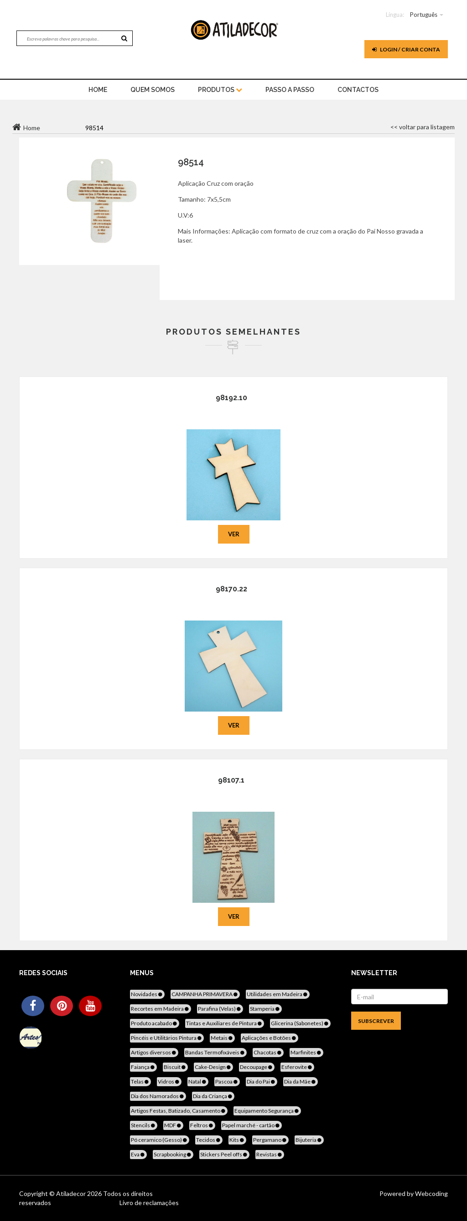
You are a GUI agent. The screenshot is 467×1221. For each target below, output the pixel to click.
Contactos (358, 89)
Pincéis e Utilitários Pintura (167, 1037)
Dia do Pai (261, 1081)
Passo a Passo (289, 89)
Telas (140, 1081)
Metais (222, 1037)
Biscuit (175, 1066)
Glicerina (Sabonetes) (300, 1023)
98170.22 (231, 589)
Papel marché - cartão (251, 1125)
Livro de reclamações (149, 1202)
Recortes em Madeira (160, 1008)
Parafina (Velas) (220, 1008)
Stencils (143, 1125)
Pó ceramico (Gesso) (159, 1139)
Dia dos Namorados (158, 1096)
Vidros (169, 1081)
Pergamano (270, 1139)
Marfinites (306, 1052)
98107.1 (231, 780)
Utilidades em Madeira (278, 994)
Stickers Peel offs (224, 1154)
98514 (191, 162)
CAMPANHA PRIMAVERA (205, 994)
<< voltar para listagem (422, 127)
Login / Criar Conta (406, 49)
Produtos (220, 89)
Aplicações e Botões (269, 1037)
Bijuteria (309, 1139)
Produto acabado (154, 1023)
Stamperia (265, 1008)
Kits (237, 1139)
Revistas (269, 1154)
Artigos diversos (154, 1052)
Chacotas (268, 1052)
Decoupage (257, 1066)
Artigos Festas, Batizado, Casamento (179, 1110)
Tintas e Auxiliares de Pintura (224, 1023)
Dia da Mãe (300, 1081)
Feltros (202, 1125)
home (97, 89)
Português (423, 14)
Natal (198, 1081)
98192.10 (231, 397)
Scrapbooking (173, 1154)
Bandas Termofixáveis (215, 1052)
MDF (173, 1125)
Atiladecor (71, 1193)
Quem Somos (152, 89)
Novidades (147, 994)
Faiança (143, 1066)
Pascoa (227, 1081)
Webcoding (431, 1193)
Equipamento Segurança (267, 1110)
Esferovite (297, 1066)
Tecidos (209, 1139)
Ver (233, 534)
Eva (138, 1154)
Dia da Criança (213, 1096)
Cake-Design (213, 1066)
